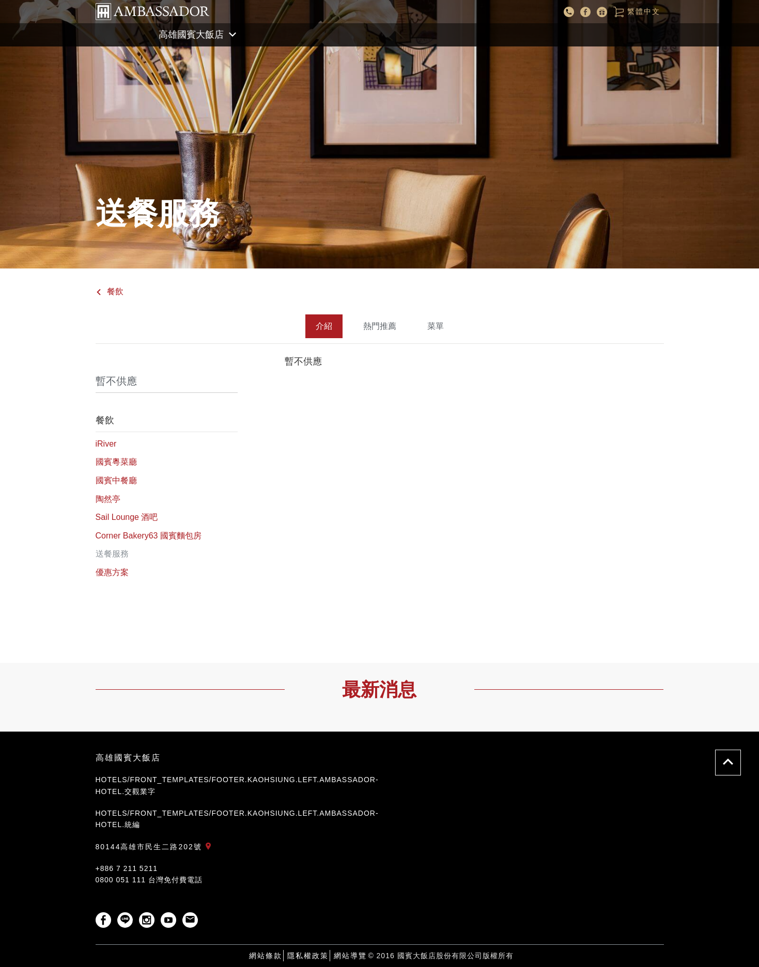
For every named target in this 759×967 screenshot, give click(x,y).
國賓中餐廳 (116, 480)
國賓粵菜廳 (116, 461)
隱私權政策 (308, 956)
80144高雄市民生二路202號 (155, 847)
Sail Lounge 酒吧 (127, 517)
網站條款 (265, 956)
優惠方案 (112, 572)
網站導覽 (350, 956)
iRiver (106, 443)
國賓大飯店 (152, 11)
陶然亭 (108, 499)
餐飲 (109, 291)
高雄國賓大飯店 (128, 757)
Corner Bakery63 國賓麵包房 (149, 535)
